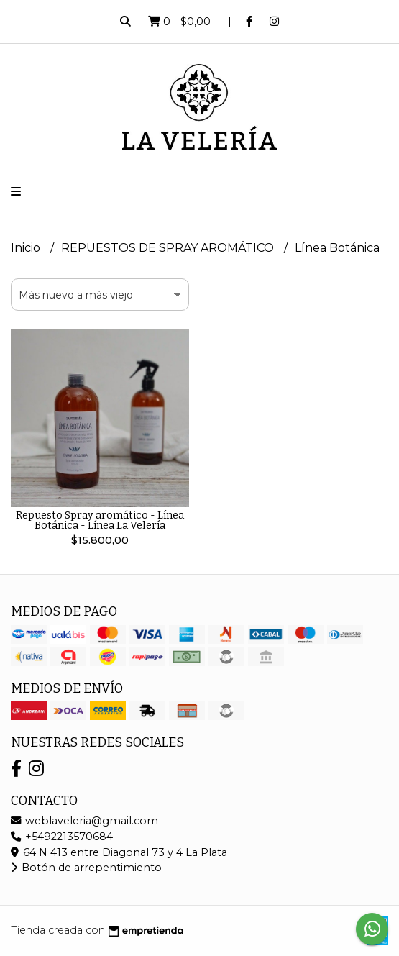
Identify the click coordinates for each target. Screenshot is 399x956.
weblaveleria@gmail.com (84, 820)
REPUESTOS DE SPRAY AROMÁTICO (169, 248)
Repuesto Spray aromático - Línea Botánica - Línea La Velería (100, 520)
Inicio (27, 248)
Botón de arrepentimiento (86, 867)
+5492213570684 (62, 836)
